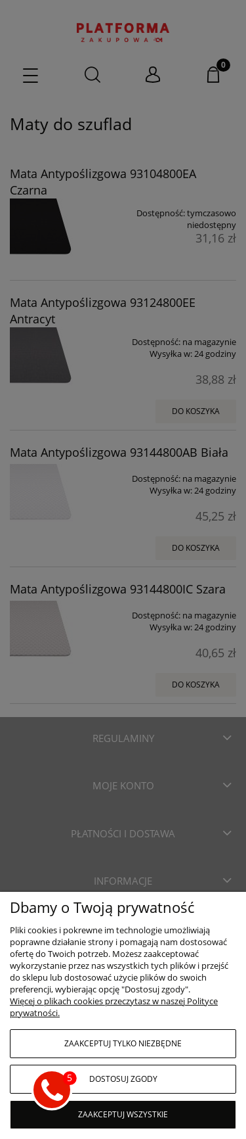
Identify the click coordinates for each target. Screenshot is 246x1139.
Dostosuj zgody (123, 1078)
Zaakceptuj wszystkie (123, 1114)
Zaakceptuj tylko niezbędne (123, 1043)
